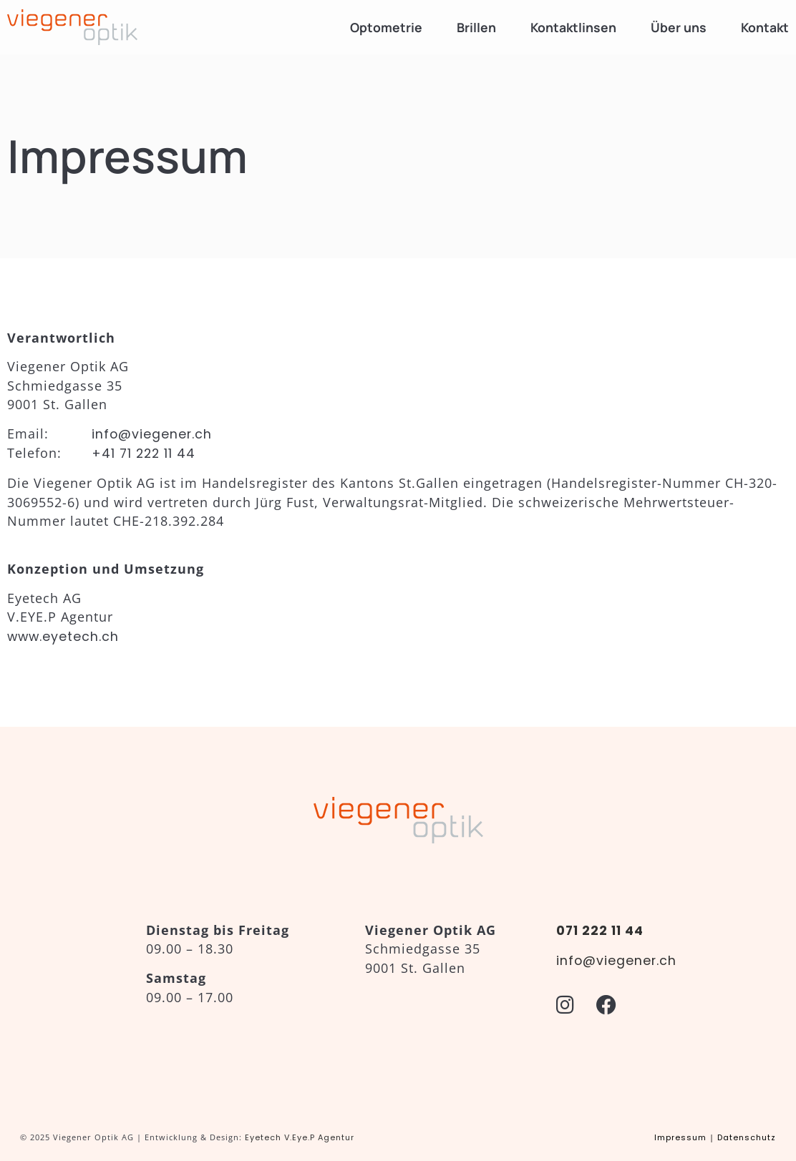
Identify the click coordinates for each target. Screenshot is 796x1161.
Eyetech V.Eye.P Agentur (299, 1137)
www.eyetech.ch (63, 636)
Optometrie (386, 27)
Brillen (476, 27)
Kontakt (765, 27)
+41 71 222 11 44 (143, 453)
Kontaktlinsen (573, 27)
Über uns (679, 27)
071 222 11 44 (600, 930)
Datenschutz (746, 1137)
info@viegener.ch (152, 434)
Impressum (680, 1137)
